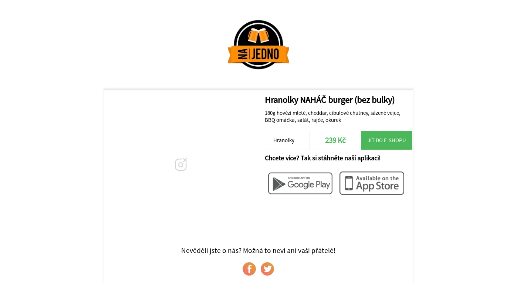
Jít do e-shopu (387, 140)
